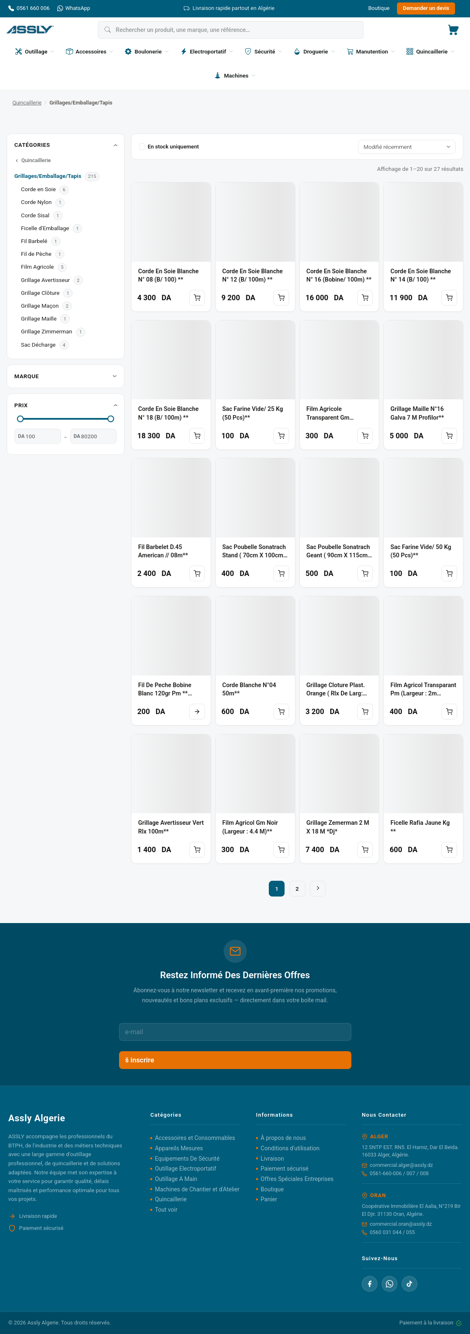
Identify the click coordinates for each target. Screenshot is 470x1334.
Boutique (379, 8)
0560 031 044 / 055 (388, 1232)
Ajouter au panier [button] (197, 298)
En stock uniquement (169, 146)
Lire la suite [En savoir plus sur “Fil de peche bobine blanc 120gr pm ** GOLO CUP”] (197, 711)
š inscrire (139, 1060)
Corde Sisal (35, 215)
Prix (21, 405)
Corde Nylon (36, 202)
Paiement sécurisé (284, 1168)
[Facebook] (369, 1284)
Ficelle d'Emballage (45, 228)
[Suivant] (318, 889)
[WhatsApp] (389, 1284)
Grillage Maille (39, 318)
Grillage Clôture (40, 292)
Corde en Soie (38, 189)
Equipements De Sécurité (187, 1158)
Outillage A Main (176, 1179)
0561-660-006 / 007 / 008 (395, 1173)
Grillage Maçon (40, 305)
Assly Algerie (42, 1322)
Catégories (32, 144)
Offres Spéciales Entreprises (297, 1179)
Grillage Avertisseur (45, 280)
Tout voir (166, 1209)
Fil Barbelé (34, 241)
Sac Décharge (38, 344)
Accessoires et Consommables (195, 1138)
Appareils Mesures (179, 1148)
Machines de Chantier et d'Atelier (197, 1189)
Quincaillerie (26, 103)
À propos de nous (283, 1138)
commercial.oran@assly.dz (397, 1224)
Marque (27, 376)
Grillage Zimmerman (46, 331)
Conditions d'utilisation (290, 1148)
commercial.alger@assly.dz (397, 1165)
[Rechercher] (230, 30)
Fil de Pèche (36, 253)
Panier (269, 1199)
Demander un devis (426, 8)
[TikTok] (409, 1284)
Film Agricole (37, 266)
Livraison (272, 1158)
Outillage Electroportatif (185, 1168)
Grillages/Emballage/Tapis (49, 176)
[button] (453, 29)
